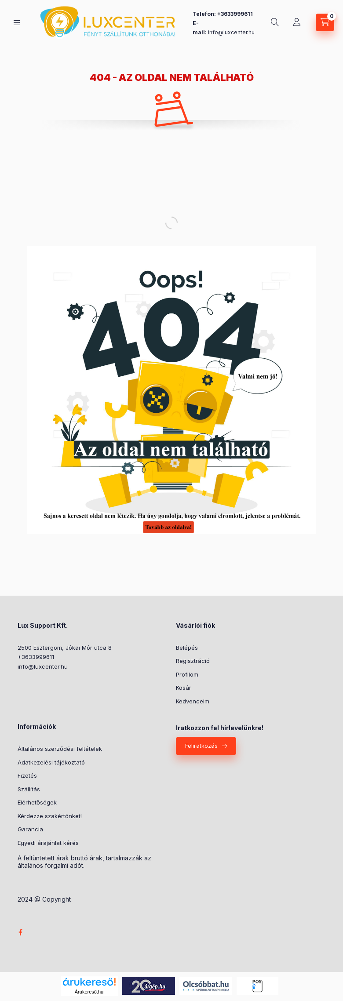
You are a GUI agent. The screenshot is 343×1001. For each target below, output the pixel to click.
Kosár (183, 687)
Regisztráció (193, 660)
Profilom (187, 674)
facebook (20, 932)
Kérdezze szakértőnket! (50, 815)
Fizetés (27, 775)
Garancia (30, 829)
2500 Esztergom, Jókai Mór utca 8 (65, 647)
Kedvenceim (192, 701)
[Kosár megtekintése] (325, 22)
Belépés (187, 647)
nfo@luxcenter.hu (232, 32)
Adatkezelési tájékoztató (51, 762)
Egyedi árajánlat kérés (48, 842)
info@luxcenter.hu (43, 666)
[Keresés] (275, 22)
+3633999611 (36, 656)
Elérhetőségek (37, 802)
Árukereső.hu (89, 991)
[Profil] (297, 22)
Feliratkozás (201, 745)
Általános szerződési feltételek (60, 748)
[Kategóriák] (17, 23)
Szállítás (29, 789)
